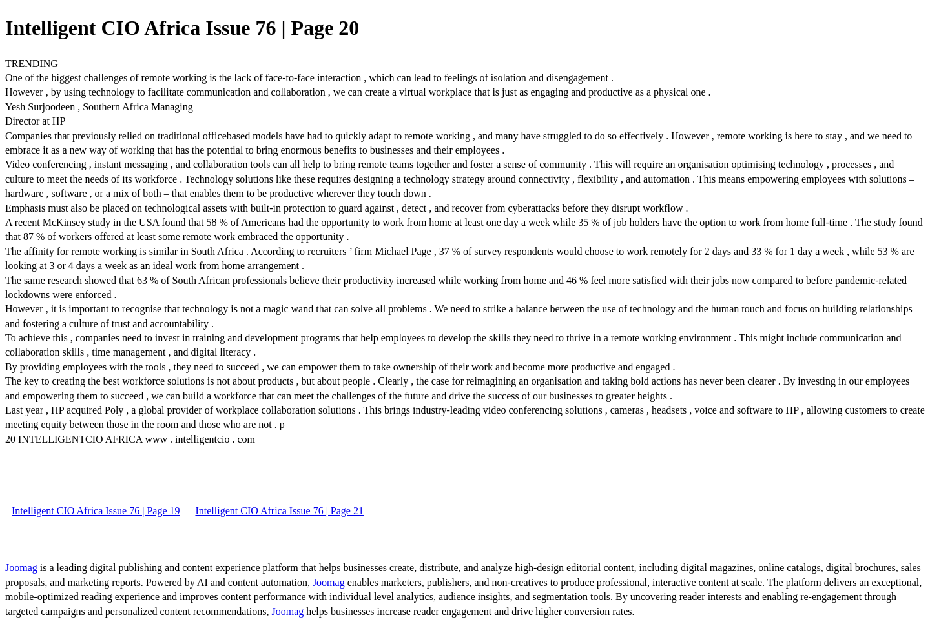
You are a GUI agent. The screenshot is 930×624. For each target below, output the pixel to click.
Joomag (22, 567)
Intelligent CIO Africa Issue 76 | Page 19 (96, 510)
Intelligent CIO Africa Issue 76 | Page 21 (279, 510)
